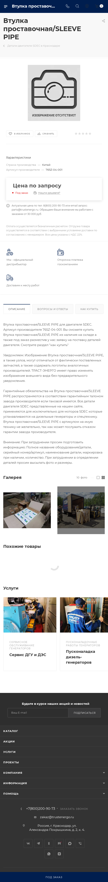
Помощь (11, 793)
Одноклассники (49, 843)
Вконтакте (28, 843)
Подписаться (85, 712)
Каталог (10, 731)
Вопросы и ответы (52, 309)
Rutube (59, 843)
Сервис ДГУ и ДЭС (27, 655)
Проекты (11, 762)
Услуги (9, 751)
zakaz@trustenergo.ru (57, 817)
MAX (69, 843)
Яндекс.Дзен (59, 853)
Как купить (89, 309)
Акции (9, 741)
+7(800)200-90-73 (40, 808)
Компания (12, 772)
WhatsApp (49, 853)
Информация (15, 783)
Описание (16, 309)
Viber (80, 843)
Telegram (38, 843)
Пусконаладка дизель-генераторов (80, 656)
